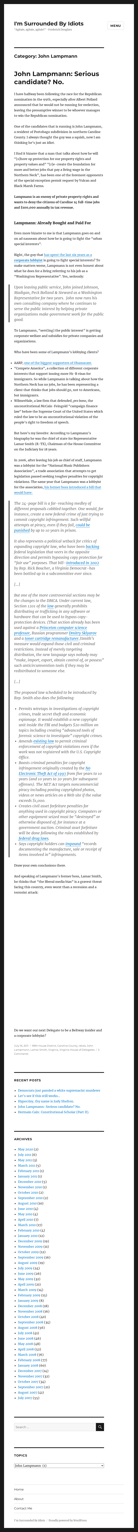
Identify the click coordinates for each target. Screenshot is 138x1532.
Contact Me (23, 1508)
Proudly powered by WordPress (68, 1520)
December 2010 (29, 1182)
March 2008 (27, 1355)
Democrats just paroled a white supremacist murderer (59, 1090)
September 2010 (30, 1198)
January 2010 (28, 1236)
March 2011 (26, 1165)
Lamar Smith (38, 1049)
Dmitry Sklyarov (83, 633)
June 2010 (25, 1209)
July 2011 (24, 1155)
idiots (82, 1045)
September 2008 (30, 1322)
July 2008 (25, 1333)
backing (92, 546)
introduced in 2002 (82, 562)
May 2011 (25, 1160)
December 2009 (30, 1241)
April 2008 (26, 1349)
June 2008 (25, 1338)
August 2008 (27, 1328)
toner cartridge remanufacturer (52, 638)
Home (19, 1489)
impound (73, 843)
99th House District (44, 1045)
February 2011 (28, 1171)
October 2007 (28, 1382)
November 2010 (30, 1187)
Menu (115, 26)
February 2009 (29, 1295)
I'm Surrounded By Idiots (49, 23)
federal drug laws (33, 838)
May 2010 (25, 1214)
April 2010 (25, 1219)
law (50, 606)
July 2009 (25, 1268)
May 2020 (25, 1149)
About (19, 1499)
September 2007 (30, 1387)
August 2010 (27, 1203)
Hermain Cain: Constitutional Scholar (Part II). (53, 1112)
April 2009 (26, 1284)
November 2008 (30, 1311)
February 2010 (29, 1230)
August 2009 (27, 1263)
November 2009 (30, 1246)
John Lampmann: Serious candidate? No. (49, 1107)
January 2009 (28, 1301)
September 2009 (30, 1257)
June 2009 (26, 1274)
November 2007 (30, 1376)
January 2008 (28, 1365)
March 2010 (27, 1225)
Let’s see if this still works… (39, 1096)
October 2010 (28, 1192)
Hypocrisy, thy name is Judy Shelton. (46, 1101)
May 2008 (25, 1344)
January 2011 (27, 1176)
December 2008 (30, 1306)
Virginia (53, 1049)
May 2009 (25, 1279)
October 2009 (28, 1252)
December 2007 (30, 1371)
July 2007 (25, 1398)
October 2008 (28, 1317)
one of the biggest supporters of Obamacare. (58, 363)
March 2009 (27, 1290)
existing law (43, 741)
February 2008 (29, 1360)
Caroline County (67, 1045)
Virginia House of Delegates (77, 1049)
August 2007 (27, 1392)
